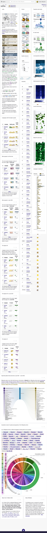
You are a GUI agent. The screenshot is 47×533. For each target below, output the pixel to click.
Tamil (28, 259)
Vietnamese (29, 282)
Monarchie (26, 432)
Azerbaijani (29, 93)
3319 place (8, 84)
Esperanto (4, 30)
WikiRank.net (44, 4)
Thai (27, 263)
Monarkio (5, 449)
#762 (42, 15)
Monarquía (5, 432)
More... (10, 149)
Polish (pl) (6, 137)
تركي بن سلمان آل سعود (12, 516)
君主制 (4, 434)
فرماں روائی (25, 449)
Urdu (27, 274)
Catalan (28, 104)
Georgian (28, 186)
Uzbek (28, 278)
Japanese (28, 183)
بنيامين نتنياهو (16, 513)
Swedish (28, 256)
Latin (27, 198)
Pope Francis (24, 381)
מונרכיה (32, 436)
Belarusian (28, 96)
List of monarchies (14, 384)
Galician (28, 153)
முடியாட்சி (37, 446)
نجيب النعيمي (28, 78)
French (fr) (6, 359)
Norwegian (29, 218)
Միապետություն (15, 446)
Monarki (17, 434)
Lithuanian (28, 202)
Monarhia (40, 444)
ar (5, 4)
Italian (28, 179)
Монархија (24, 442)
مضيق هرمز (10, 515)
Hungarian (28, 168)
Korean (28, 194)
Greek (28, 119)
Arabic (28, 89)
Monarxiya (5, 444)
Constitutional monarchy (23, 383)
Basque (28, 138)
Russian (28, 233)
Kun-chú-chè (9, 451)
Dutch (28, 209)
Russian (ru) (6, 178)
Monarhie (26, 438)
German (28, 115)
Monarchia (11, 434)
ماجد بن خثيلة (5, 515)
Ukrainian (28, 271)
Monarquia (33, 432)
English (3, 1)
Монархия (19, 432)
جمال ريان (10, 512)
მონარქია (12, 444)
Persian (28, 141)
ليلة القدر (5, 513)
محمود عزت (4, 516)
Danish (28, 111)
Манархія (39, 449)
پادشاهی (13, 440)
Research (32, 1)
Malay (28, 205)
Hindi (27, 160)
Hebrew (28, 156)
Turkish (28, 267)
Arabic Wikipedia (41, 2)
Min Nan (28, 289)
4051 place (14, 77)
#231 (38, 39)
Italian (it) (5, 363)
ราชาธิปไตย (6, 440)
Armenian (28, 171)
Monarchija (5, 442)
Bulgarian (28, 100)
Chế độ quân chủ (24, 436)
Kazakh (28, 190)
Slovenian (28, 248)
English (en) (6, 140)
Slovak (28, 244)
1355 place (12, 80)
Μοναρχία (12, 442)
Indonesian (29, 175)
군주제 (18, 442)
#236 (42, 39)
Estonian (28, 134)
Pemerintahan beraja (35, 438)
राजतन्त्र (30, 442)
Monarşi (29, 434)
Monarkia (19, 440)
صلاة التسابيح (10, 513)
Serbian (28, 252)
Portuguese (29, 225)
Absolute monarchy (12, 381)
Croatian (28, 164)
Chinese (28, 286)
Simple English (29, 241)
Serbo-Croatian (29, 237)
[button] (13, 11)
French (28, 149)
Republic (7, 381)
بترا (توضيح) (21, 78)
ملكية (12, 22)
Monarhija (37, 440)
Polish (28, 222)
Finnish (28, 145)
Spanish (28, 130)
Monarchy (13, 432)
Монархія (35, 434)
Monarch (18, 381)
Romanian (28, 229)
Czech (28, 108)
